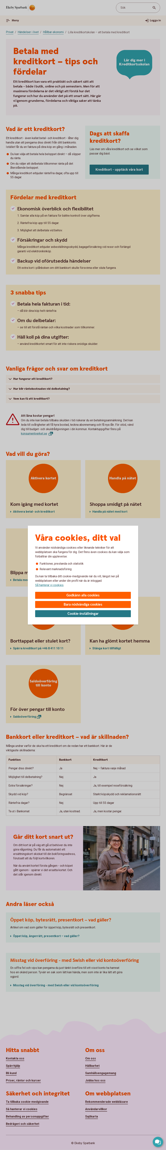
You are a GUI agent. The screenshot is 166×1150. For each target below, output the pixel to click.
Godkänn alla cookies (83, 595)
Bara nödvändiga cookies (83, 604)
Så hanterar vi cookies (49, 585)
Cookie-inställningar (83, 613)
